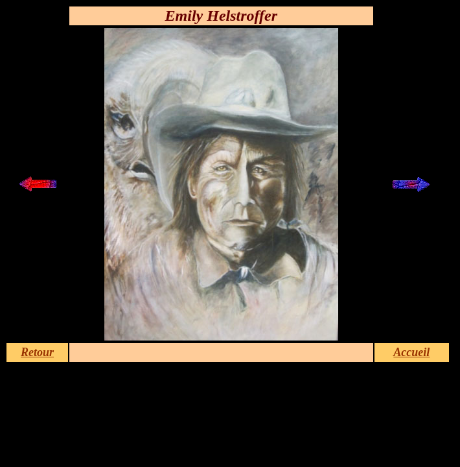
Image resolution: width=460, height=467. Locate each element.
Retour (37, 352)
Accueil (411, 352)
